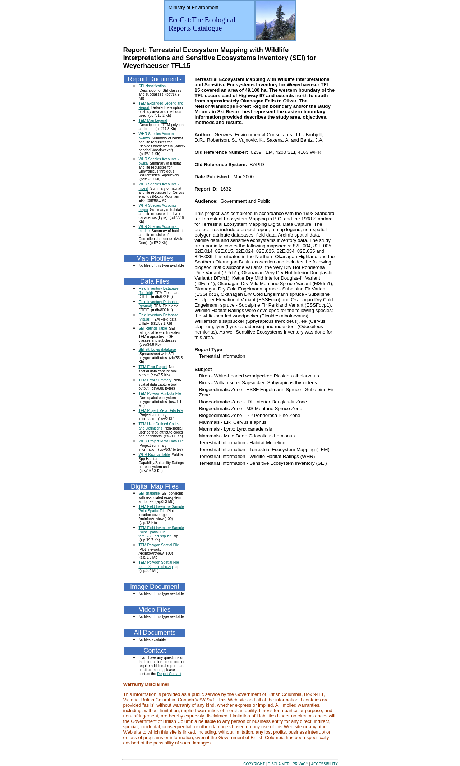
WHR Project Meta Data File (161, 441)
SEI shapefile (149, 493)
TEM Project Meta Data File (161, 411)
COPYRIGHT (253, 764)
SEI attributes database (157, 350)
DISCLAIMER (279, 764)
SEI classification (152, 86)
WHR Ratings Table (154, 455)
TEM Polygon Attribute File (160, 393)
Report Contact (169, 674)
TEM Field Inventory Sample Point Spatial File (161, 509)
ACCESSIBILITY (324, 764)
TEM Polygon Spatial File (159, 545)
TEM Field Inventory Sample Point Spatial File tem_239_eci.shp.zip (161, 532)
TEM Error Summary (155, 380)
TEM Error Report (153, 367)
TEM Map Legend (153, 121)
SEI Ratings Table (153, 328)
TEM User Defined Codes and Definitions (159, 426)
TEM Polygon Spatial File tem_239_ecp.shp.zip (159, 564)
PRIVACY (300, 764)
